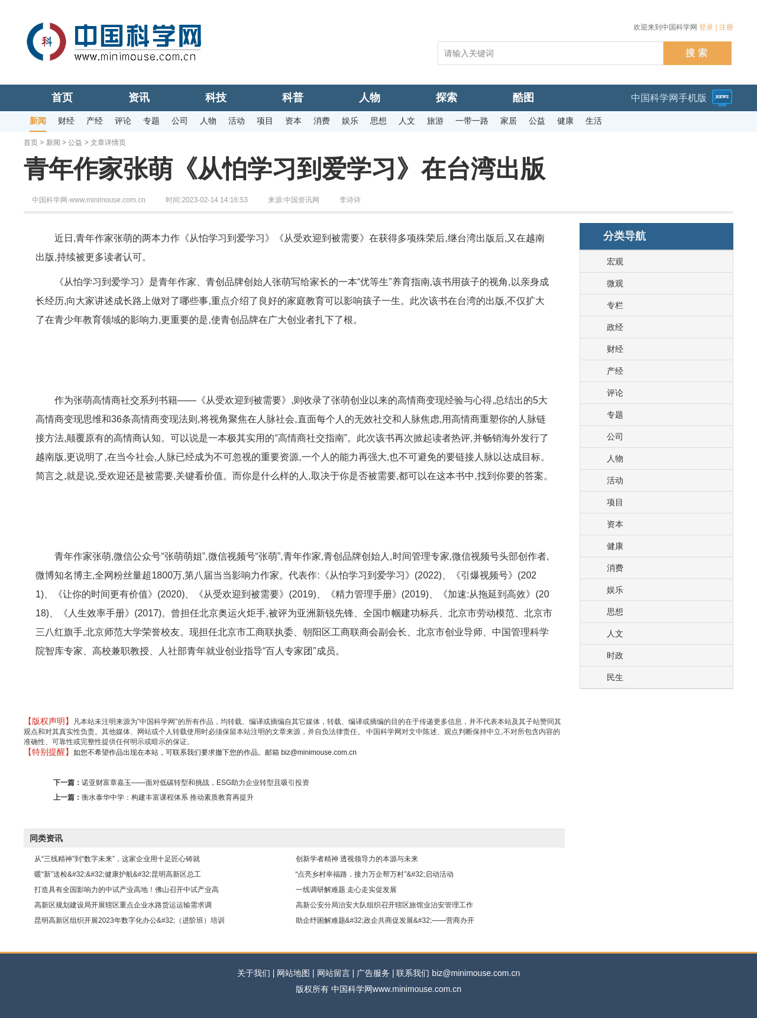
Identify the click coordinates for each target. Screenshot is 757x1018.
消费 (615, 568)
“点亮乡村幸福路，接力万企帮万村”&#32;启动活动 (375, 874)
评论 (615, 392)
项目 (615, 502)
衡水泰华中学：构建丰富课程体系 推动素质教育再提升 (168, 797)
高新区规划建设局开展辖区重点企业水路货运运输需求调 (123, 905)
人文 (615, 633)
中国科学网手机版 (669, 98)
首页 (31, 142)
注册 (726, 27)
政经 (615, 327)
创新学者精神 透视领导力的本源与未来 (357, 859)
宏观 (615, 261)
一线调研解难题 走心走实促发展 (346, 890)
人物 (615, 458)
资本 (615, 524)
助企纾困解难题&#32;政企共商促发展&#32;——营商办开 (385, 920)
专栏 (615, 305)
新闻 (53, 142)
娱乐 (615, 589)
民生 (615, 677)
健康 (615, 546)
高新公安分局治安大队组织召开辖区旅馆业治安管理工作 (384, 905)
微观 (615, 283)
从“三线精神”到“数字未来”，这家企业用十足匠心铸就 (117, 859)
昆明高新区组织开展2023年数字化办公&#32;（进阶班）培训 (129, 920)
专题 (615, 414)
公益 (75, 142)
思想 (615, 611)
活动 (615, 480)
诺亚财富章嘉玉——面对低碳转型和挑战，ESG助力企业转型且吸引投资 (195, 782)
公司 (615, 436)
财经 (615, 349)
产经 (615, 371)
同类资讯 (46, 838)
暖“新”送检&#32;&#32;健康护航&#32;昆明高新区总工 (117, 874)
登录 (706, 27)
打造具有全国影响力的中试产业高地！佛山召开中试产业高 (126, 890)
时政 (615, 655)
